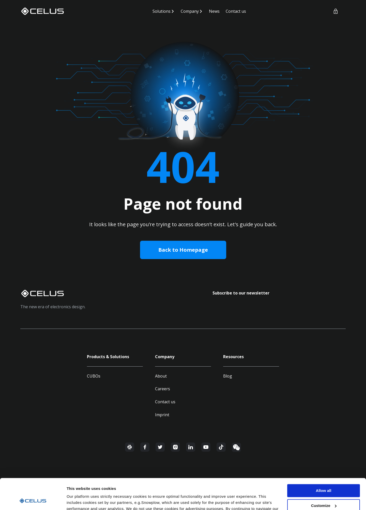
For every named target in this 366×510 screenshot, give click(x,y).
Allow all (323, 462)
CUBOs (93, 376)
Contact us (236, 11)
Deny (323, 491)
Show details (78, 500)
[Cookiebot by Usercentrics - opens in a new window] (33, 500)
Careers (162, 389)
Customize (324, 477)
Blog (227, 376)
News (214, 11)
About (161, 376)
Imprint (162, 415)
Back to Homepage (183, 249)
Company (190, 11)
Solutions (161, 11)
